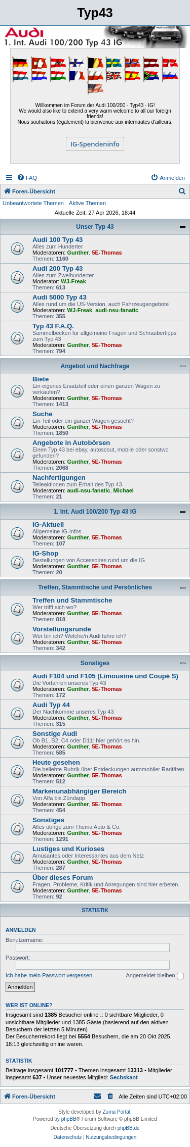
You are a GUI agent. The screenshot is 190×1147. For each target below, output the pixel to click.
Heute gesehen (56, 762)
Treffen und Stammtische (72, 600)
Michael (123, 490)
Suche (42, 414)
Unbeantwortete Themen (33, 203)
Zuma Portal (116, 1112)
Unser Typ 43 (94, 226)
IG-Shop (45, 553)
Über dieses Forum (62, 877)
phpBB (69, 1119)
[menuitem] (27, 178)
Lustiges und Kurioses (68, 849)
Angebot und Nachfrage (94, 366)
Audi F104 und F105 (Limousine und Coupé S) (105, 676)
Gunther (78, 253)
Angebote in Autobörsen (71, 442)
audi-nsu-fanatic (116, 310)
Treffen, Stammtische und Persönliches (95, 587)
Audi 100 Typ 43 (57, 239)
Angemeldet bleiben (154, 975)
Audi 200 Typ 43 (57, 268)
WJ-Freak (73, 281)
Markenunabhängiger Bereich (79, 791)
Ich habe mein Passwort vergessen (49, 975)
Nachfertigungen (59, 477)
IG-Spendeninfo (95, 143)
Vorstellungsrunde (61, 629)
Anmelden (21, 930)
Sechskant (124, 1077)
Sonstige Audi (54, 733)
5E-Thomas (107, 253)
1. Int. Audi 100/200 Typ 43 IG (94, 511)
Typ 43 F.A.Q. (53, 326)
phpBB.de (129, 1128)
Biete (40, 379)
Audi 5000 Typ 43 (59, 297)
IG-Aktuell (48, 524)
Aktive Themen (87, 203)
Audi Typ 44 (51, 705)
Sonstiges (95, 663)
